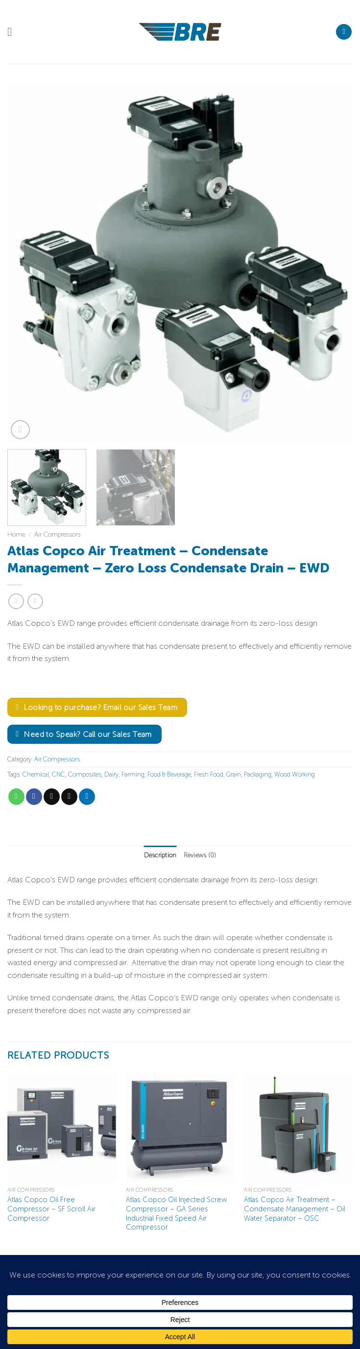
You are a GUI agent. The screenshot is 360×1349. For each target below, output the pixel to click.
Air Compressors (57, 534)
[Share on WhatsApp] (16, 796)
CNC (58, 774)
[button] (13, 32)
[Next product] (16, 601)
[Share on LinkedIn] (87, 796)
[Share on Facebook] (34, 796)
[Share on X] (52, 796)
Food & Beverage (169, 774)
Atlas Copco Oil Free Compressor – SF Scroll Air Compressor (51, 1208)
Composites (84, 774)
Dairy (111, 774)
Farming (132, 774)
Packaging (257, 774)
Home (16, 534)
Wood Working (294, 774)
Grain (233, 774)
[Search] (344, 32)
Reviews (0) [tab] (200, 855)
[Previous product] (35, 601)
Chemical (36, 774)
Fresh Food (208, 774)
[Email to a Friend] (69, 796)
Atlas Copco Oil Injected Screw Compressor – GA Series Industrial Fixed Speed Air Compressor (176, 1213)
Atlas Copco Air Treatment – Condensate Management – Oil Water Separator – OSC (294, 1208)
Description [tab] (160, 855)
